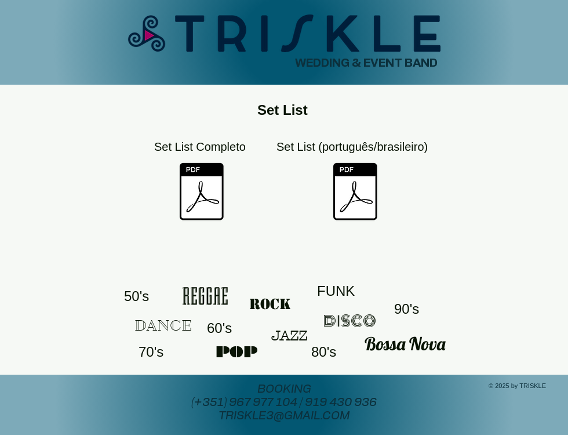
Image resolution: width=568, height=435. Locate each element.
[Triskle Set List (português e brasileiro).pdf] (355, 192)
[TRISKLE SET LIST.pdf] (201, 192)
